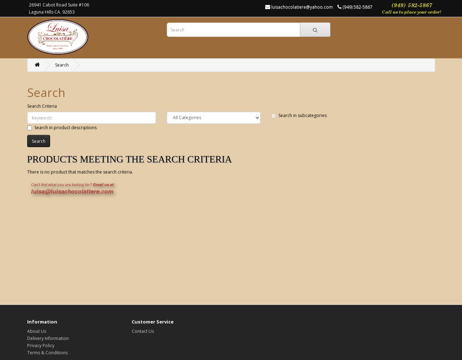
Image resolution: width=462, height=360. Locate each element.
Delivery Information (48, 338)
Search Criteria (42, 106)
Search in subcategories (299, 115)
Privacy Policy (40, 345)
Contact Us (143, 331)
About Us (36, 331)
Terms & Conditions (47, 353)
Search (62, 65)
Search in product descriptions (62, 128)
